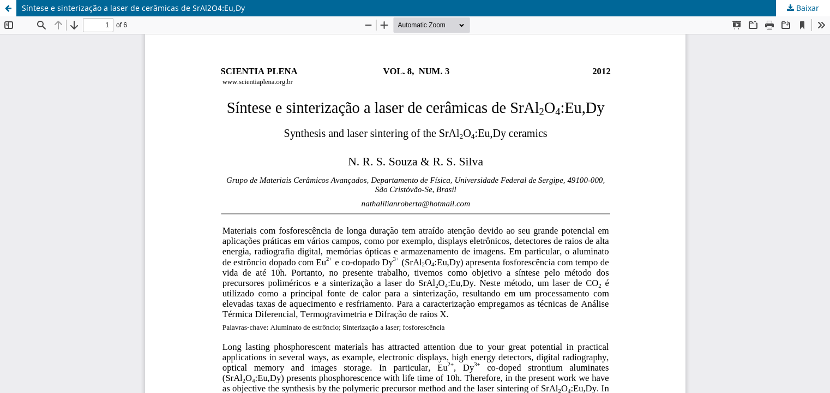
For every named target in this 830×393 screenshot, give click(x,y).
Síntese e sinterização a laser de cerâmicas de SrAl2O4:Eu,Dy (133, 8)
